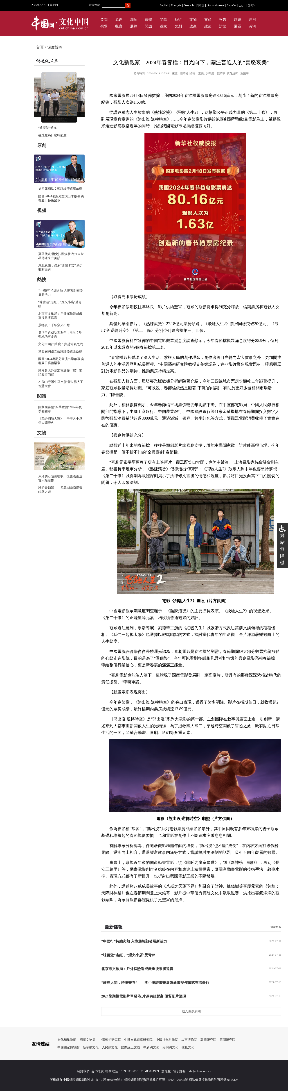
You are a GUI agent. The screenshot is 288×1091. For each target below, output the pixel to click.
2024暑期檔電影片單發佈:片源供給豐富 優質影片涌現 (143, 996)
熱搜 (41, 279)
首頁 (40, 47)
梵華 (163, 19)
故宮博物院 (189, 1039)
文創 (178, 26)
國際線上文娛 (130, 1047)
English (164, 5)
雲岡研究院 (227, 1039)
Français (176, 5)
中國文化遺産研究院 (138, 1039)
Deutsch (189, 5)
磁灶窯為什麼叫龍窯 (52, 135)
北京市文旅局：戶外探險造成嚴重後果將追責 (137, 969)
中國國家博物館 (68, 1047)
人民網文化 (110, 1047)
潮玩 (133, 19)
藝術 (178, 19)
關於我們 (83, 1071)
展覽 (133, 26)
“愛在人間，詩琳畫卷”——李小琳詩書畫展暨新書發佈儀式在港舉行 (155, 982)
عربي (242, 5)
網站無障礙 (282, 549)
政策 (208, 26)
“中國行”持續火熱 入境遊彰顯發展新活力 (134, 941)
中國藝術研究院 (110, 1039)
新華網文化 (91, 1047)
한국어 (252, 5)
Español (231, 5)
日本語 (200, 5)
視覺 (104, 26)
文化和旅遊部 (66, 1039)
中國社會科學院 (167, 1039)
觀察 (118, 26)
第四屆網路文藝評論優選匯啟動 (60, 189)
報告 (222, 19)
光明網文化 (170, 1047)
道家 (163, 26)
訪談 (222, 26)
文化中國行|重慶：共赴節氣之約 (60, 344)
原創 (118, 19)
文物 (193, 19)
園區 (237, 26)
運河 (252, 19)
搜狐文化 (188, 1047)
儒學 (148, 19)
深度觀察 (54, 47)
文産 (208, 19)
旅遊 (237, 19)
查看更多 (275, 927)
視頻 (41, 210)
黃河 (252, 26)
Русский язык (216, 5)
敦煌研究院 (208, 1039)
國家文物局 (87, 1039)
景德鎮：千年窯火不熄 (54, 325)
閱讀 (148, 26)
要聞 (104, 19)
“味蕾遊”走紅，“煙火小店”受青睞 (128, 955)
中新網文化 (151, 1047)
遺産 (193, 26)
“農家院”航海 (47, 128)
